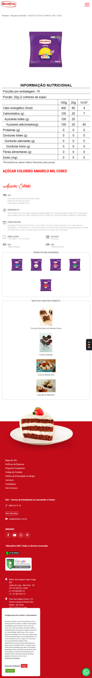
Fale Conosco (11, 488)
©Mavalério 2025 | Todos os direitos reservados (26, 546)
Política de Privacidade (12, 658)
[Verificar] (12, 554)
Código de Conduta (13, 472)
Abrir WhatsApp (12, 513)
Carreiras (9, 480)
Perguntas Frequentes (15, 468)
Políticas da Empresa (14, 464)
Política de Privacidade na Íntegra (20, 476)
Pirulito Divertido (46, 355)
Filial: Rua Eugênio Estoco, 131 (21, 599)
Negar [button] (24, 666)
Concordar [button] (10, 671)
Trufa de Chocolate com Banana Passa (46, 328)
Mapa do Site (11, 460)
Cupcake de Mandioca (46, 395)
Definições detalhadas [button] (12, 666)
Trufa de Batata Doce (46, 375)
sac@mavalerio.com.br (18, 519)
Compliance (10, 484)
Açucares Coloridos (18, 15)
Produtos (5, 15)
